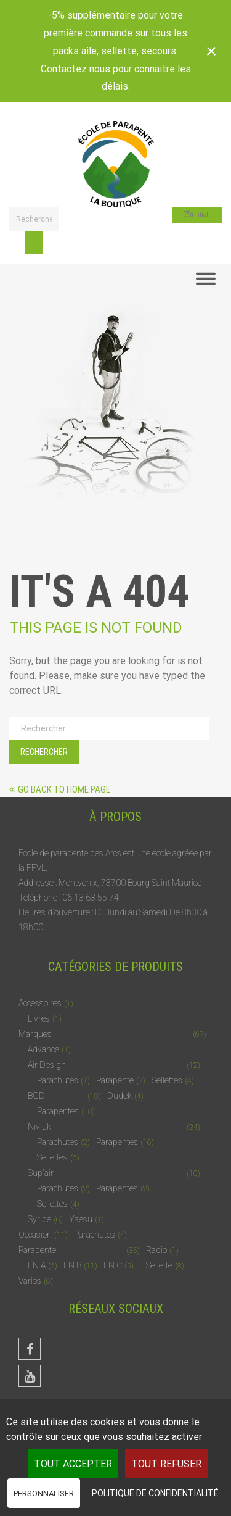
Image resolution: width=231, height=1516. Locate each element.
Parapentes (58, 1111)
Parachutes (57, 1080)
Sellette (159, 1265)
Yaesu (80, 1219)
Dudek (119, 1096)
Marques (35, 1034)
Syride (39, 1219)
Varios (29, 1281)
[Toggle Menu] (206, 282)
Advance (43, 1049)
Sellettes (167, 1080)
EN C (112, 1265)
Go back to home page (59, 789)
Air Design (47, 1065)
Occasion (35, 1234)
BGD (36, 1096)
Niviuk (39, 1126)
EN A (37, 1265)
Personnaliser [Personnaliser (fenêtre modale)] (44, 1493)
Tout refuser (166, 1464)
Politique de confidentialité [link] (155, 1493)
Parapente (115, 1080)
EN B (72, 1265)
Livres (39, 1018)
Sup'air (41, 1173)
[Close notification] (211, 51)
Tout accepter (73, 1464)
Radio (156, 1250)
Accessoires (40, 1003)
